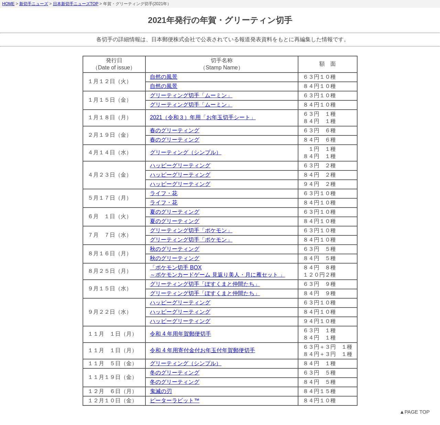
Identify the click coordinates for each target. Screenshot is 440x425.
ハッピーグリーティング (180, 165)
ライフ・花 (163, 193)
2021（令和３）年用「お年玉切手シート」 (203, 117)
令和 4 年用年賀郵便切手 (180, 334)
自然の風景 (163, 77)
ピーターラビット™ (174, 400)
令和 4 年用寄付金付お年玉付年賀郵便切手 (202, 350)
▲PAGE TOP (414, 412)
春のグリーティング (174, 130)
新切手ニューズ (33, 3)
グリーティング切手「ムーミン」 (191, 95)
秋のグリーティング (174, 249)
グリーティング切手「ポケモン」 (191, 230)
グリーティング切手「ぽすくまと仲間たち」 (205, 284)
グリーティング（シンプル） (185, 152)
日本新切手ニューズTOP (75, 3)
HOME (8, 3)
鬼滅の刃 (161, 391)
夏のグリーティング (174, 212)
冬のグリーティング (174, 373)
